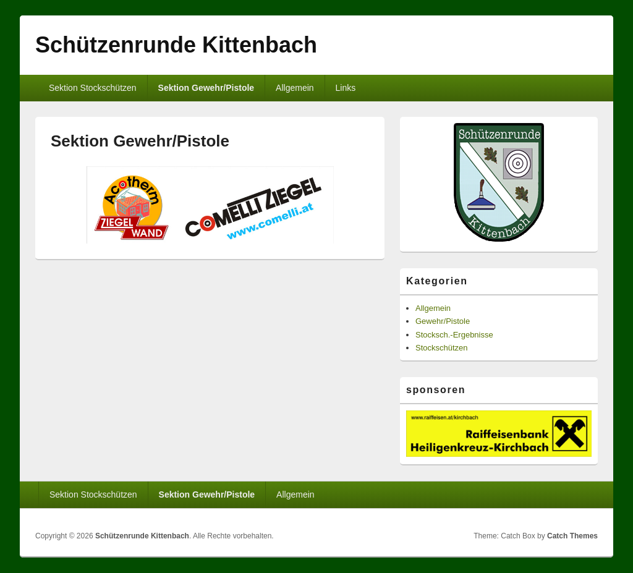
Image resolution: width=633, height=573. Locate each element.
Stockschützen (441, 347)
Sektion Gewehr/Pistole (206, 88)
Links (346, 88)
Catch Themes (572, 536)
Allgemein (294, 88)
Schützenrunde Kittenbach (176, 44)
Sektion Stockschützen (93, 88)
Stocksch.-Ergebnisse (454, 334)
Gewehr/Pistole (442, 321)
